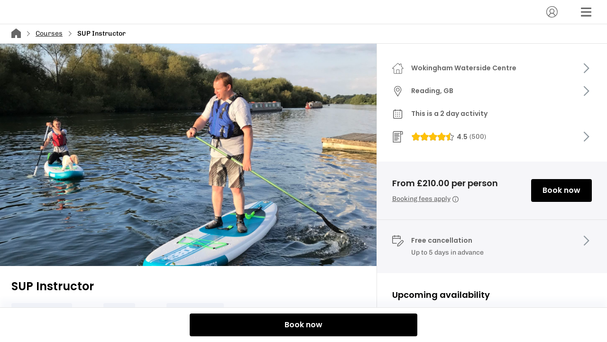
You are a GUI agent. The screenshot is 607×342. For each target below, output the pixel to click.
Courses (49, 33)
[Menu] (586, 11)
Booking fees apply (425, 199)
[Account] (552, 11)
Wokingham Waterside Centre (463, 68)
